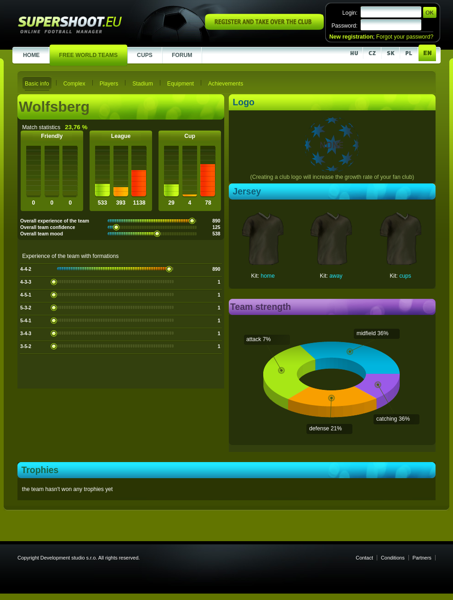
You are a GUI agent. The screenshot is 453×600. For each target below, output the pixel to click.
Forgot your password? (404, 37)
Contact (364, 557)
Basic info (37, 83)
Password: (344, 26)
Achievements (225, 83)
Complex (74, 83)
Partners (422, 557)
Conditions (393, 557)
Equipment (180, 83)
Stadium (142, 83)
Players (109, 83)
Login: (349, 13)
